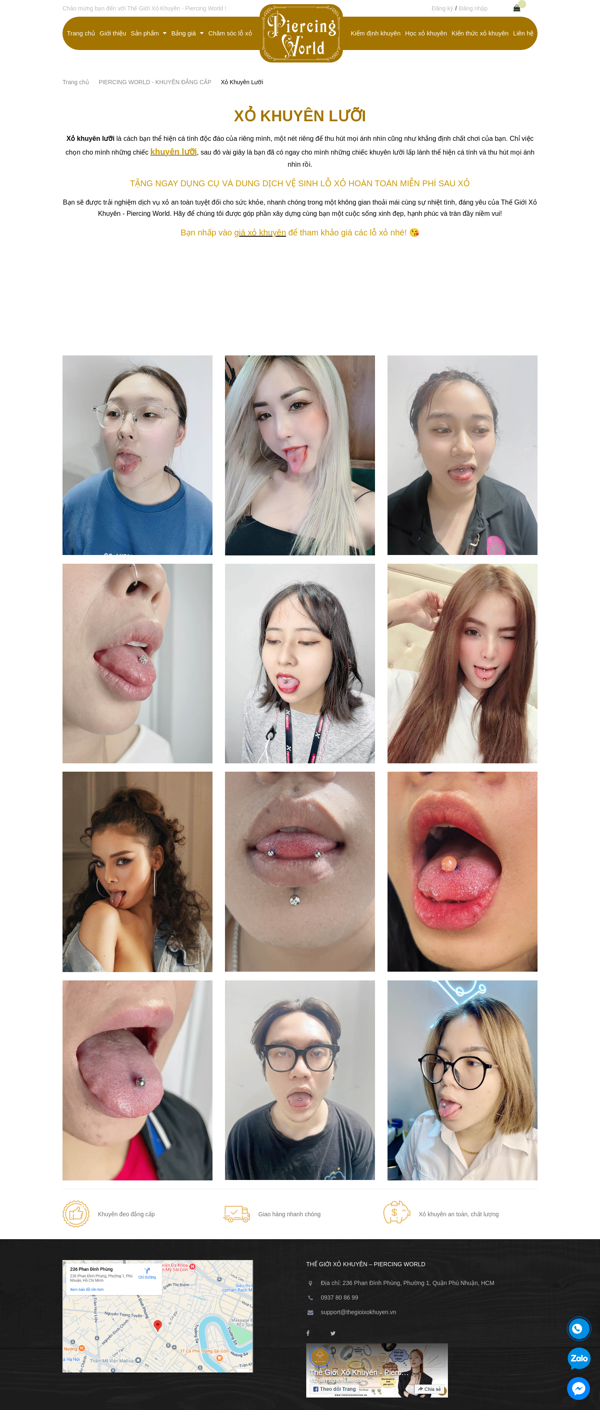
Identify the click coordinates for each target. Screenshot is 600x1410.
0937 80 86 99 (339, 1297)
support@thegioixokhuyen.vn (358, 1312)
